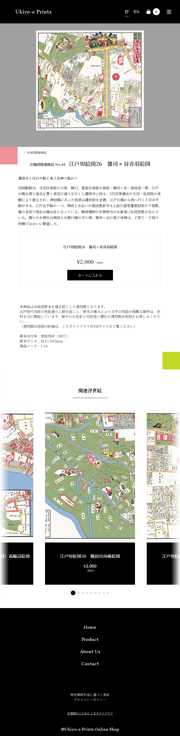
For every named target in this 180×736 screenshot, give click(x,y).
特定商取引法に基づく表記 (90, 694)
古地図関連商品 (36, 152)
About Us (90, 651)
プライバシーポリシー (90, 699)
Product (90, 639)
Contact (90, 664)
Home (90, 627)
